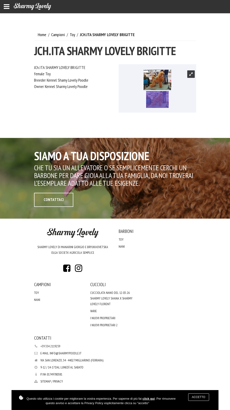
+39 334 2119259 (50, 346)
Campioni (58, 34)
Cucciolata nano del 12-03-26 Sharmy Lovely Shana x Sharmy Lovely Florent (111, 298)
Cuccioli (98, 284)
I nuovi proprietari (102, 318)
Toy (73, 34)
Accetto (198, 397)
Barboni (126, 231)
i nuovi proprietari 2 (103, 325)
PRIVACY (58, 381)
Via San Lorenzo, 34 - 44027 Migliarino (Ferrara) (71, 360)
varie (93, 311)
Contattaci (54, 199)
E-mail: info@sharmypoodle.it (61, 353)
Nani (122, 246)
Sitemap (45, 381)
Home (42, 34)
